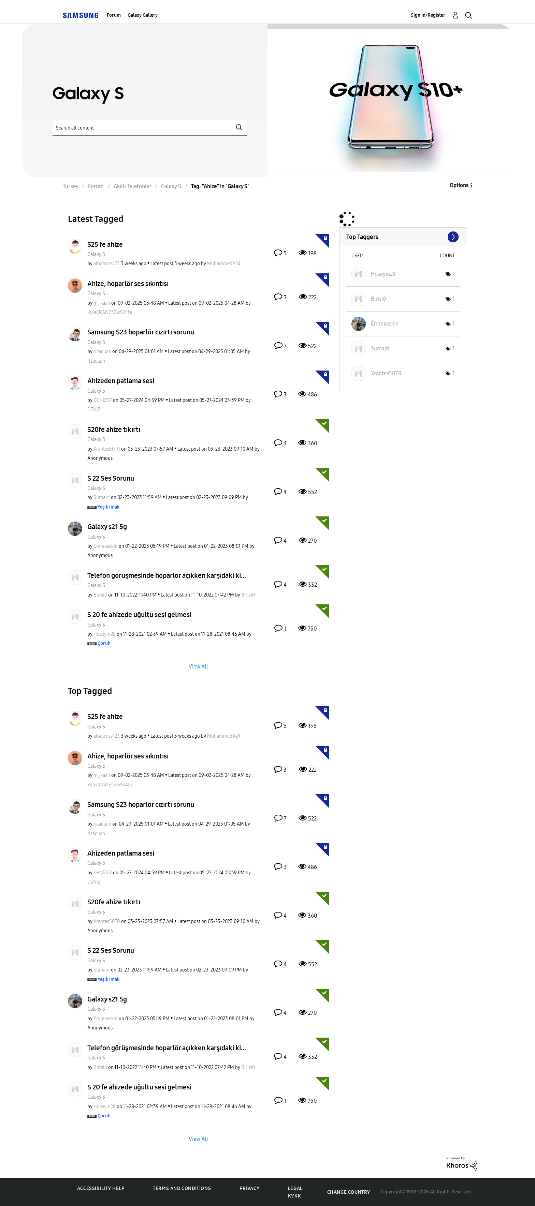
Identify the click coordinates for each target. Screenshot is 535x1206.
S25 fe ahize (105, 244)
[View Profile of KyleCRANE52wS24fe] (109, 312)
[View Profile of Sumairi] (101, 497)
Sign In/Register (428, 15)
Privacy (249, 1188)
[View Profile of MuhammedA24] (224, 264)
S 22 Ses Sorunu (110, 478)
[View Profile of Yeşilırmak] (109, 507)
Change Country (348, 1192)
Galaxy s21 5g (107, 527)
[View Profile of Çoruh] (104, 643)
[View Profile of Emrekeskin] (105, 546)
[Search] (150, 128)
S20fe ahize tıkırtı (113, 429)
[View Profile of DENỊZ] (94, 409)
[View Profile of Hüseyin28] (104, 634)
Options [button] (459, 185)
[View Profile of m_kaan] (101, 303)
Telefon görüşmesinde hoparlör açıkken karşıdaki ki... (166, 575)
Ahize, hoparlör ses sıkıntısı (128, 284)
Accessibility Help (101, 1188)
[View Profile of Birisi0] (100, 595)
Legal (295, 1188)
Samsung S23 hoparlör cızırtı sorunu (140, 332)
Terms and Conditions (182, 1188)
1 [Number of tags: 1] (453, 274)
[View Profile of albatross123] (106, 264)
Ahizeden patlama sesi (120, 381)
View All (198, 666)
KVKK (294, 1196)
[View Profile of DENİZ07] (102, 400)
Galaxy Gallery (143, 15)
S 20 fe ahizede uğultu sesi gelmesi (139, 614)
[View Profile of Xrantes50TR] (106, 449)
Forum (114, 15)
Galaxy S (96, 254)
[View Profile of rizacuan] (102, 352)
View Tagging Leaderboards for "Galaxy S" (403, 237)
